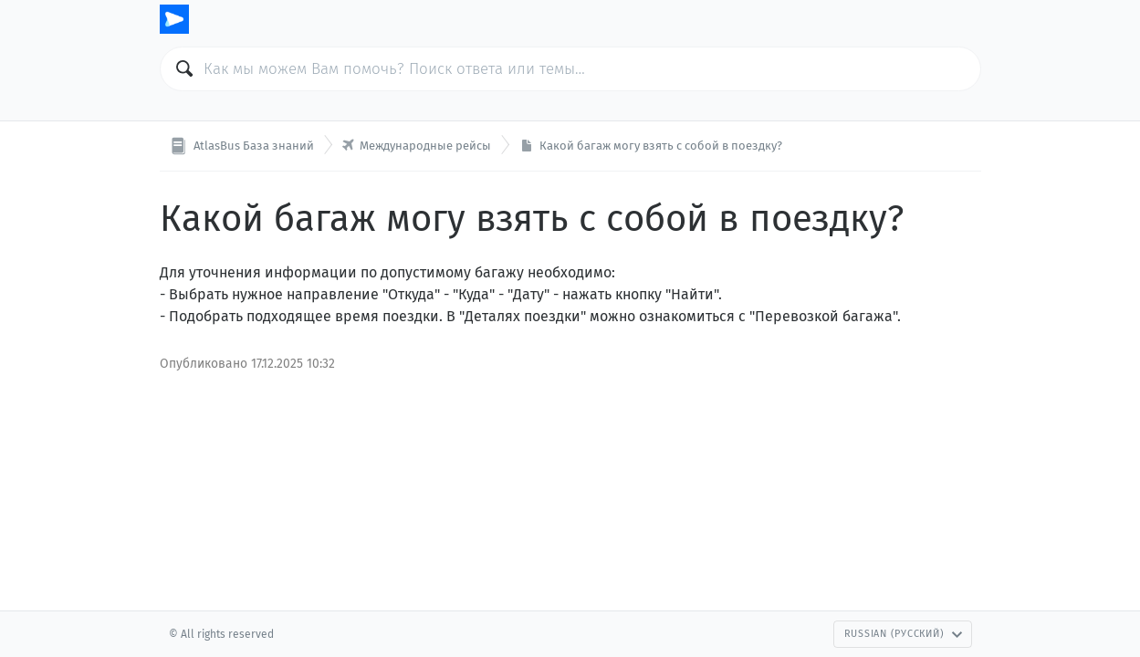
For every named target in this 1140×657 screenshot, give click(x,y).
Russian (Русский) (903, 634)
